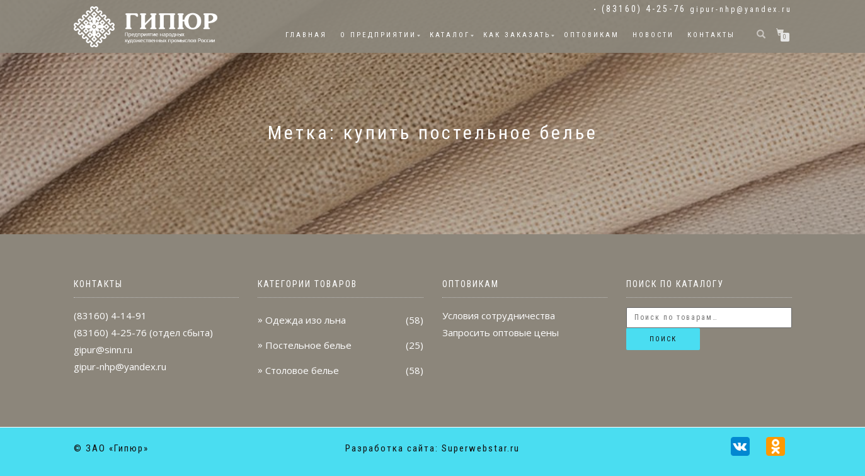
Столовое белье (302, 370)
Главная (306, 35)
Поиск (663, 339)
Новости (653, 35)
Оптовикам (591, 35)
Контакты (711, 35)
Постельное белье (308, 345)
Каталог (450, 35)
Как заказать (517, 35)
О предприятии (378, 35)
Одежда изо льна (305, 320)
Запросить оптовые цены (500, 332)
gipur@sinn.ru (103, 349)
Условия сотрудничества (498, 315)
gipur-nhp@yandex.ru (741, 9)
